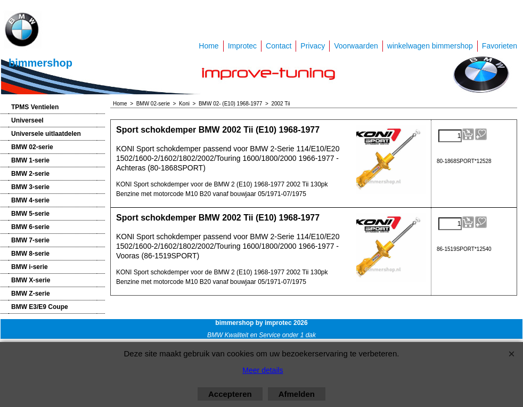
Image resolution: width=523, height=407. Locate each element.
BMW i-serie (29, 267)
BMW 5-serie (30, 213)
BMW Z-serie (30, 293)
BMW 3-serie (30, 187)
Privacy (312, 46)
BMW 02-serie (32, 147)
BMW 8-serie (30, 253)
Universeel (27, 120)
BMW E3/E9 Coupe (39, 307)
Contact (278, 46)
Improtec (242, 46)
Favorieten (499, 46)
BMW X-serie (30, 280)
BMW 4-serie (30, 200)
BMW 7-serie (30, 240)
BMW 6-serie (30, 227)
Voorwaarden (356, 46)
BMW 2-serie (30, 173)
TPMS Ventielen (35, 107)
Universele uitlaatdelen (46, 133)
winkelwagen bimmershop (430, 46)
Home (208, 46)
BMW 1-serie (30, 160)
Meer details (262, 370)
